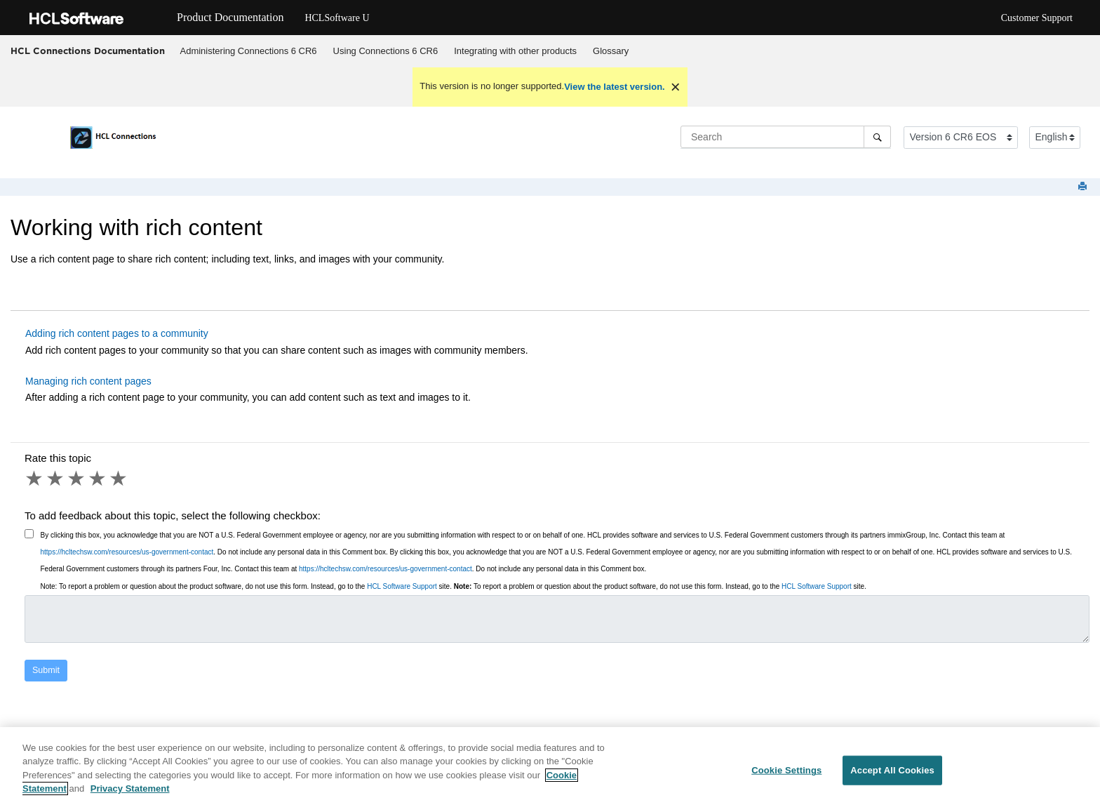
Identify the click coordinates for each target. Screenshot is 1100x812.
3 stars (77, 478)
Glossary (611, 51)
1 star (35, 478)
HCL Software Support (402, 586)
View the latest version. (614, 86)
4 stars (98, 478)
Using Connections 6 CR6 (385, 51)
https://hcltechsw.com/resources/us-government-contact (127, 552)
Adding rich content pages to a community (116, 333)
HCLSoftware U (336, 18)
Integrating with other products (515, 51)
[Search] (877, 137)
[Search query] (785, 137)
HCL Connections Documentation (88, 50)
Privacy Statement (130, 790)
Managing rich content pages (88, 381)
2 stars (56, 478)
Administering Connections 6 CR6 (248, 51)
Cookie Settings (786, 771)
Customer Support (1037, 18)
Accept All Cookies (892, 771)
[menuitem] (248, 51)
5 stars (119, 478)
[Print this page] (1084, 187)
